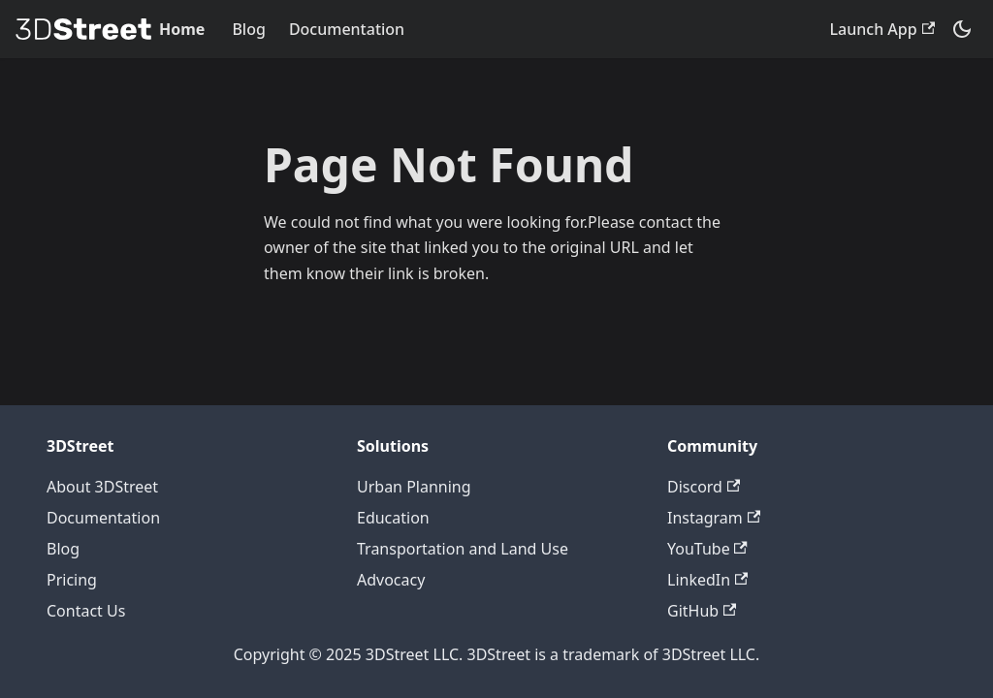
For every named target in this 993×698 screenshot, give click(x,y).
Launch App (882, 29)
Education (393, 517)
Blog (248, 29)
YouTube (707, 548)
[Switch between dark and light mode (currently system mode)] (961, 29)
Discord (703, 486)
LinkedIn (707, 579)
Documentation (346, 29)
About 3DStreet (102, 486)
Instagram (713, 517)
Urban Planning (414, 486)
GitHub (701, 610)
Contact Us (86, 610)
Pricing (72, 579)
